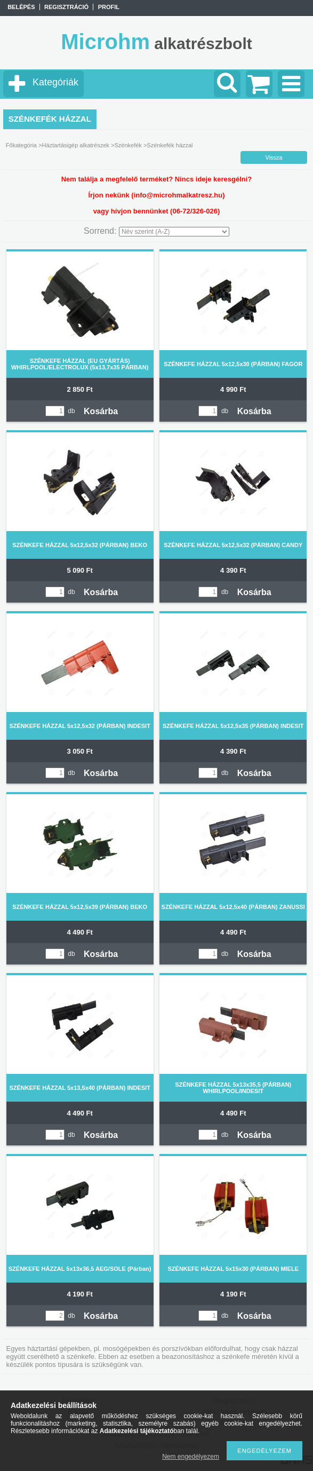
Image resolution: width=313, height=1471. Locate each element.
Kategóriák (55, 82)
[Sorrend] (174, 231)
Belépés (21, 7)
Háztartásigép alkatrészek (75, 145)
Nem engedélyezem (190, 1456)
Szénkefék (127, 145)
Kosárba (101, 411)
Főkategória (21, 145)
